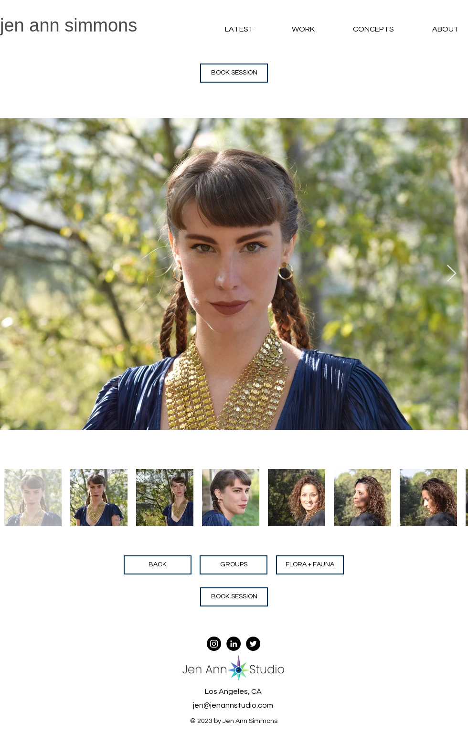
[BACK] (157, 564)
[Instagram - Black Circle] (214, 644)
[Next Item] (451, 274)
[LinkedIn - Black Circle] (233, 644)
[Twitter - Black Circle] (253, 644)
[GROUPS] (233, 564)
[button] (288, 29)
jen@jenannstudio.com (233, 705)
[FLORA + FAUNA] (310, 564)
